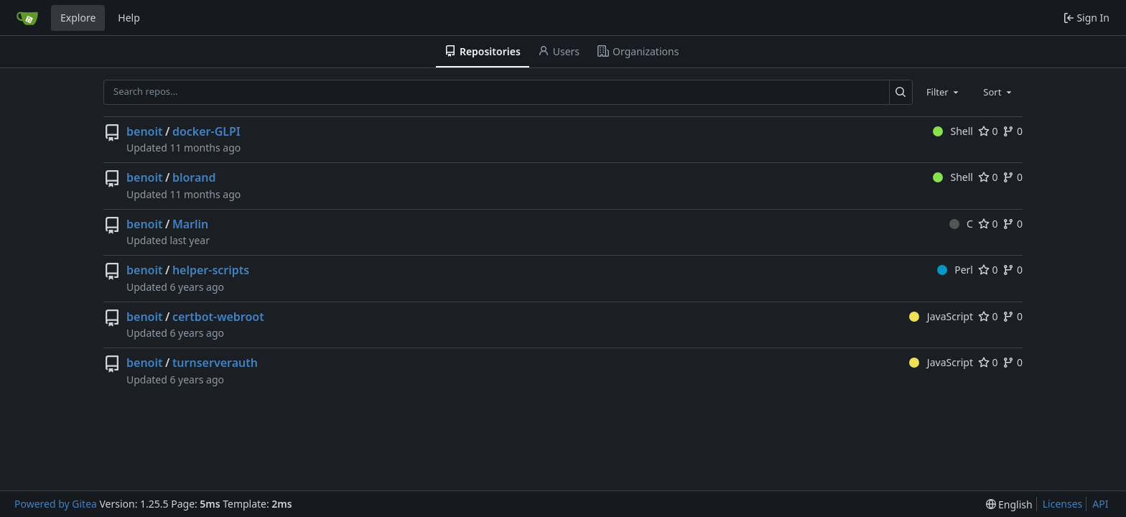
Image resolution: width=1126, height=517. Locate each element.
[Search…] (901, 92)
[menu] (1009, 504)
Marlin (190, 224)
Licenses (1063, 504)
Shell (953, 131)
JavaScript (941, 316)
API (1100, 504)
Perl (955, 269)
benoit (144, 131)
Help (129, 17)
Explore (78, 17)
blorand (194, 177)
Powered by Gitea (55, 504)
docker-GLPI (206, 131)
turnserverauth (215, 362)
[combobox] (943, 92)
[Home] (27, 18)
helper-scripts (210, 270)
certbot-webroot (218, 316)
